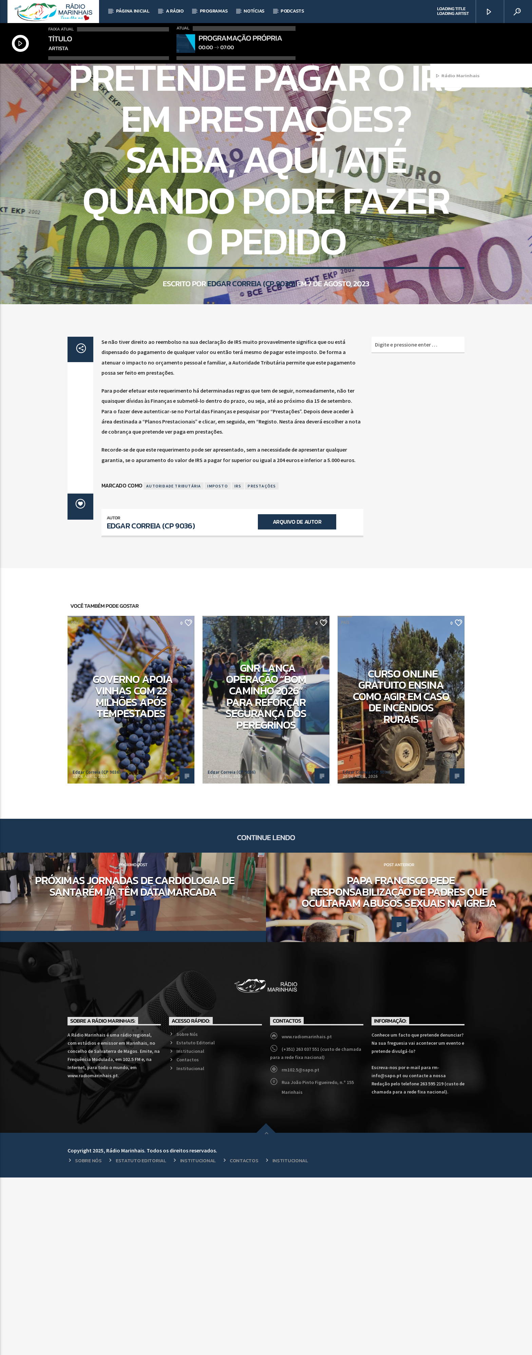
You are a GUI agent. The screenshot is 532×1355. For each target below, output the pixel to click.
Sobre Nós (187, 1212)
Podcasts (292, 11)
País (266, 155)
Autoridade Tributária (173, 663)
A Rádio (175, 11)
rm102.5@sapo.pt (300, 1247)
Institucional (190, 1229)
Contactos (187, 1237)
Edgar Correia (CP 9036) (251, 392)
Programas (213, 11)
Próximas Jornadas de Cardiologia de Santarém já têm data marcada (134, 1064)
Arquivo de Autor (297, 699)
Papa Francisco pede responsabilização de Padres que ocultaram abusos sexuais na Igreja (399, 1069)
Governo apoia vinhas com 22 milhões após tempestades (133, 874)
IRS (238, 663)
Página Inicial (133, 11)
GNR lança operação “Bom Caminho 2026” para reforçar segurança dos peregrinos (266, 874)
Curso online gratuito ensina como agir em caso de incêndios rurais (401, 874)
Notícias (254, 11)
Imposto (217, 663)
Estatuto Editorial (195, 1220)
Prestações (262, 663)
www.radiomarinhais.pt (307, 1214)
